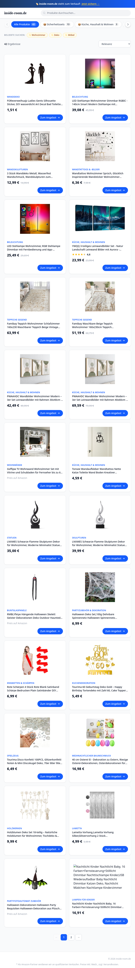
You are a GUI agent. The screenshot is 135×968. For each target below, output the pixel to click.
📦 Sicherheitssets (57, 24)
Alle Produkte (25, 24)
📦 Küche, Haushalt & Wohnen (98, 24)
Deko (55, 35)
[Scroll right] (128, 24)
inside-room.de (15, 13)
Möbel (69, 35)
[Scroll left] (7, 24)
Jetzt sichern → (90, 3)
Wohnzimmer (37, 35)
